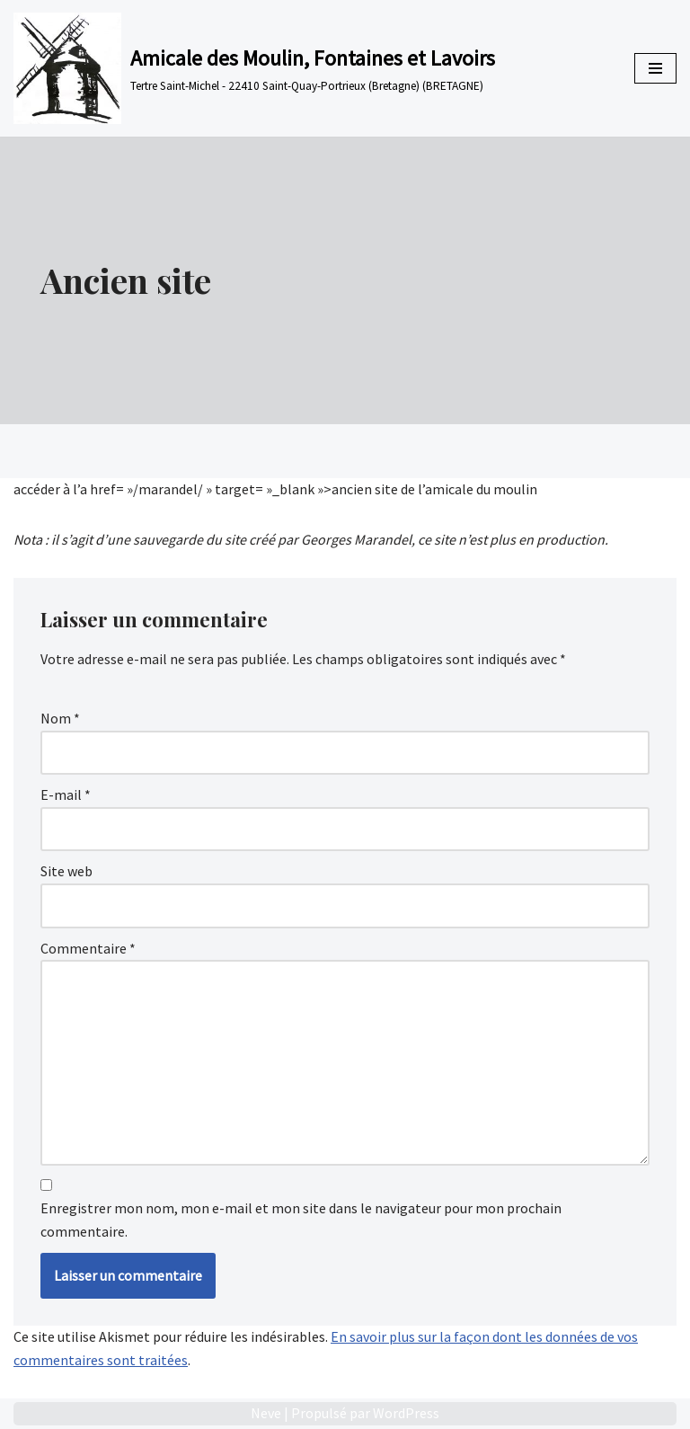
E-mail (65, 794)
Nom (60, 718)
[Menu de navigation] (655, 68)
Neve (266, 1413)
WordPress (406, 1413)
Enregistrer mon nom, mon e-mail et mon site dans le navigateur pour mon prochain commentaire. (301, 1219)
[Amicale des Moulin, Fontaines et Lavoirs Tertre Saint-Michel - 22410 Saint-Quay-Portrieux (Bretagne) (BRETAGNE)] (254, 68)
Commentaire (88, 948)
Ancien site (125, 280)
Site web (66, 871)
